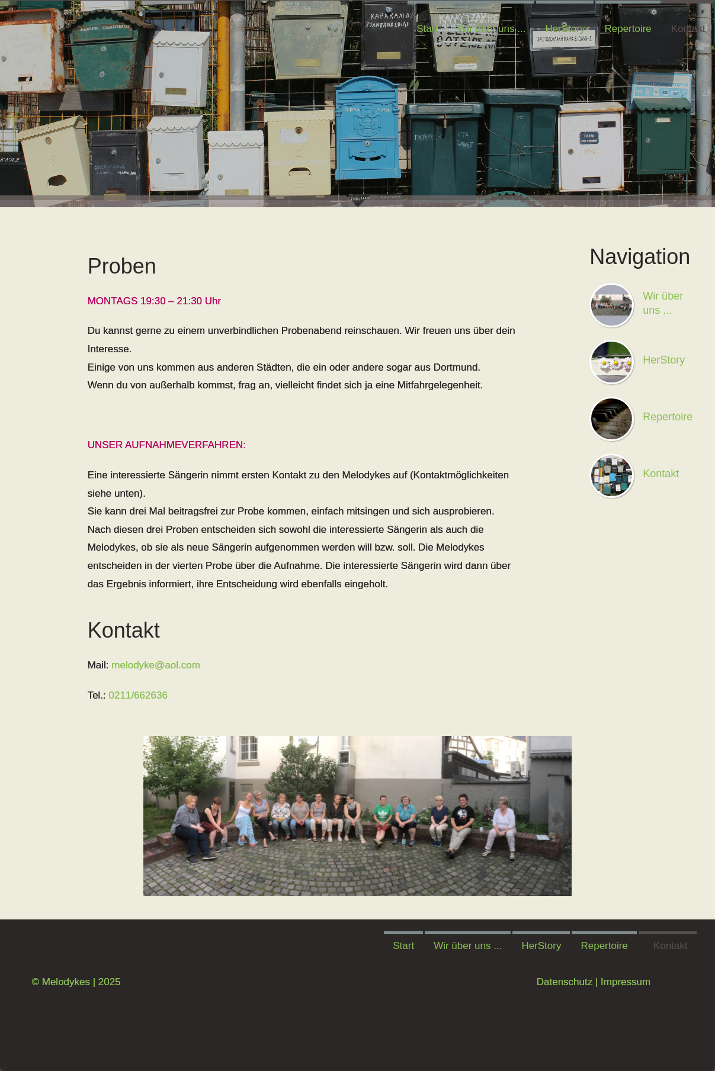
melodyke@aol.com (155, 665)
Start (427, 28)
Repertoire (627, 28)
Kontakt (688, 28)
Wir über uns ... (491, 28)
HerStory (565, 28)
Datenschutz (563, 982)
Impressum (624, 982)
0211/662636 (138, 695)
